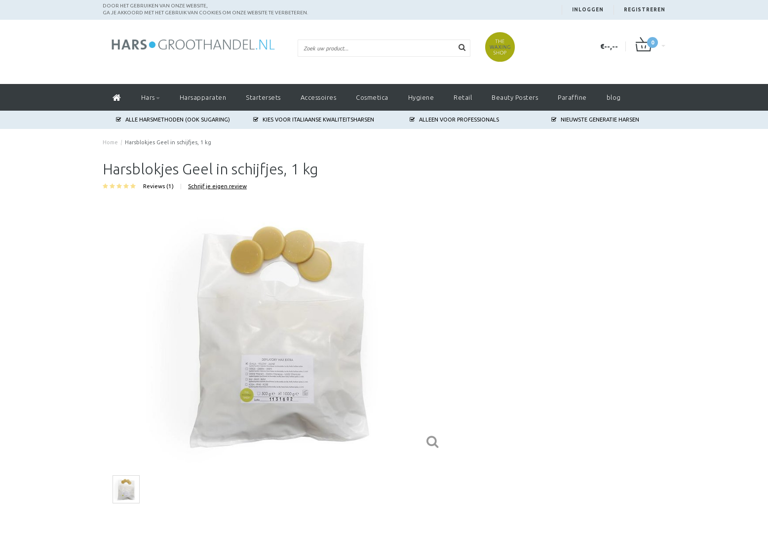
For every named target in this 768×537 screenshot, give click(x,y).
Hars (150, 97)
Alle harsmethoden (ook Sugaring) (173, 120)
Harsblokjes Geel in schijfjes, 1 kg (168, 142)
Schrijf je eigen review (217, 186)
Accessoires (319, 97)
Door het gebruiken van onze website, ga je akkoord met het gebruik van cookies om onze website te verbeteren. (205, 9)
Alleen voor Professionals (454, 120)
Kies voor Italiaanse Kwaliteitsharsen (313, 120)
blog (614, 97)
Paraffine (572, 97)
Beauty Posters (515, 97)
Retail (463, 97)
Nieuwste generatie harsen (595, 120)
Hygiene (421, 97)
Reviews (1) (158, 186)
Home (110, 142)
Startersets (263, 97)
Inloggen (588, 9)
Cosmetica (372, 97)
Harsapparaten (203, 97)
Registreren (644, 9)
